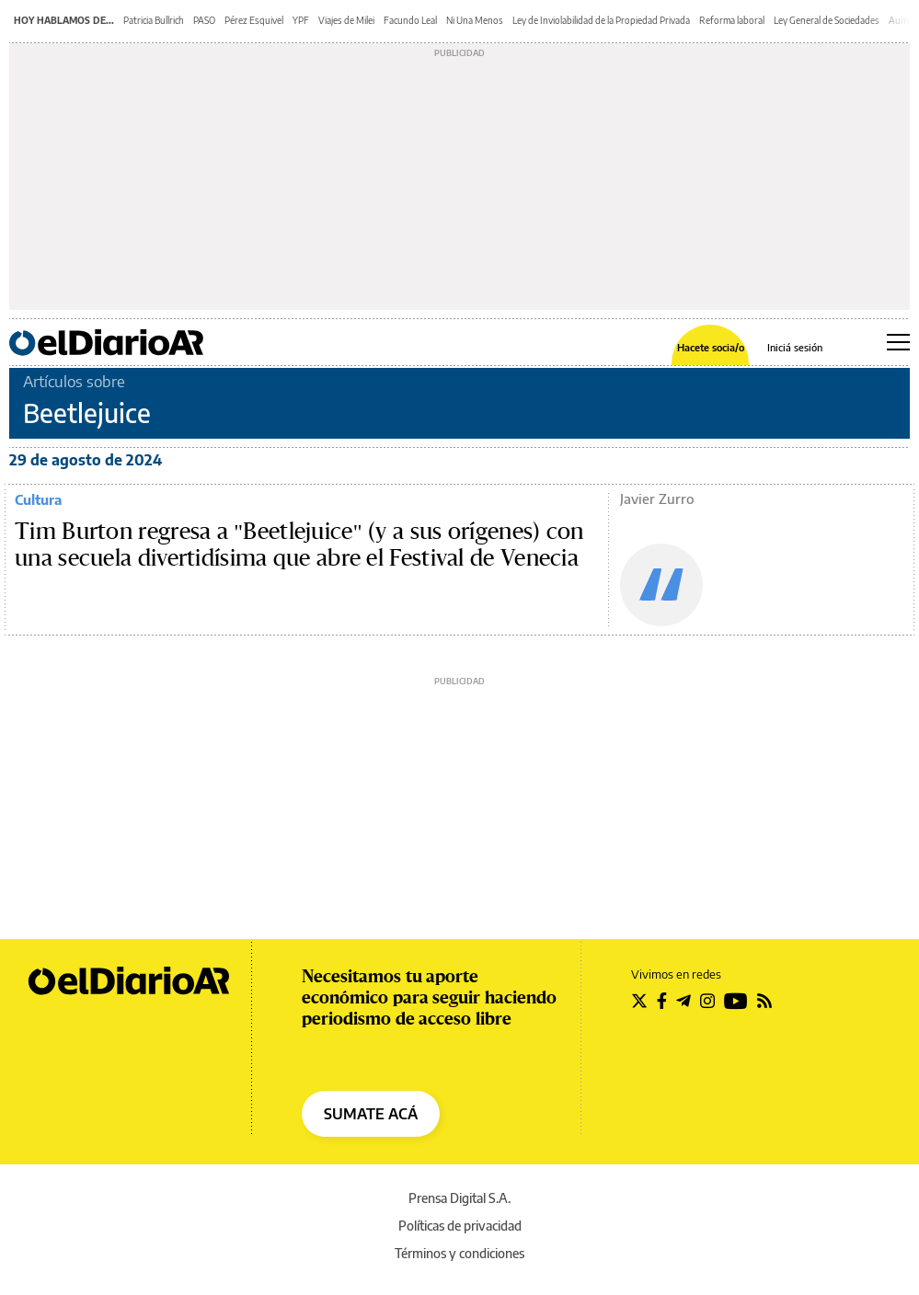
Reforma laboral (731, 20)
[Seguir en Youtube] (736, 1000)
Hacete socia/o (710, 347)
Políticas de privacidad (460, 1225)
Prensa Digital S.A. (459, 1198)
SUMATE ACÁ (371, 1114)
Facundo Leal (410, 20)
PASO (204, 20)
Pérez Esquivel (253, 20)
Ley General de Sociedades (826, 20)
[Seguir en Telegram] (683, 1000)
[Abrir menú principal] (898, 342)
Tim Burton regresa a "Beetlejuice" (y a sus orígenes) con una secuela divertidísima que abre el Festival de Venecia (299, 545)
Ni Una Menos (474, 20)
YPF (301, 20)
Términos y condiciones (459, 1253)
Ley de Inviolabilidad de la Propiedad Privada (601, 20)
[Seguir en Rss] (764, 1000)
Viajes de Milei (346, 20)
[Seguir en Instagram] (707, 1000)
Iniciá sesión (794, 347)
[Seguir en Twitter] (639, 1000)
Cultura (38, 499)
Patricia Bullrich (153, 20)
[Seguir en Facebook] (662, 1000)
